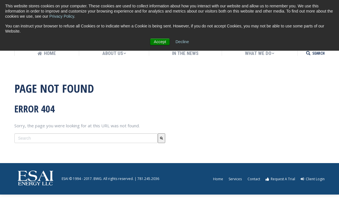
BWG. (97, 178)
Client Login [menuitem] (313, 179)
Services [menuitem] (235, 179)
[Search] (161, 138)
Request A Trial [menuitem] (280, 179)
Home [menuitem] (218, 179)
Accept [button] (160, 41)
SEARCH (318, 53)
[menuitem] (47, 53)
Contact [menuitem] (254, 179)
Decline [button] (182, 41)
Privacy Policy (61, 16)
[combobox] (86, 138)
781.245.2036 (148, 178)
